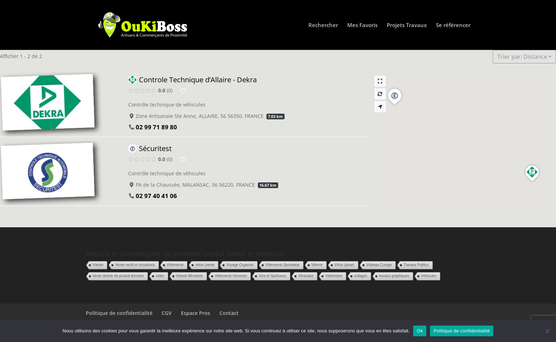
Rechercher (323, 25)
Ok (420, 330)
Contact (229, 313)
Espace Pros (195, 313)
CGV (167, 313)
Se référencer (453, 25)
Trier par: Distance (522, 57)
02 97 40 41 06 (156, 195)
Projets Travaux (407, 25)
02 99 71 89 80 (156, 127)
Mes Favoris (362, 25)
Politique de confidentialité (119, 313)
